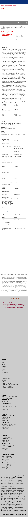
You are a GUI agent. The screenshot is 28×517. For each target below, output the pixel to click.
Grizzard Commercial (7, 387)
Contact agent (4, 22)
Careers (4, 369)
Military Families (6, 383)
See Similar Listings (21, 39)
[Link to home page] (1, 2)
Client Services (6, 378)
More (26, 2)
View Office (5, 401)
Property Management (8, 386)
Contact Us (5, 370)
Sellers (4, 381)
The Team (4, 367)
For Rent (4, 362)
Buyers (4, 380)
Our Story (4, 366)
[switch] (19, 23)
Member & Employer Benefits (10, 384)
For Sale (4, 361)
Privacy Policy (5, 372)
